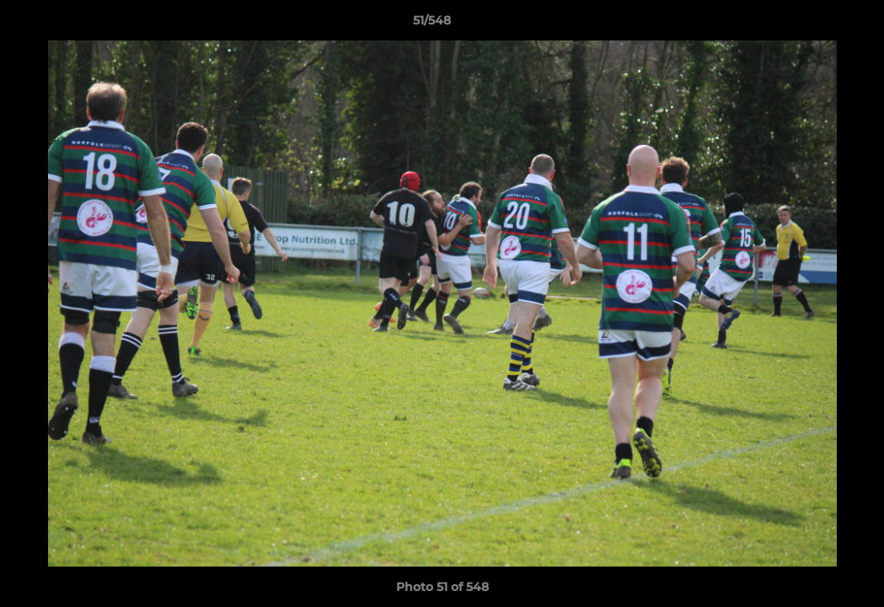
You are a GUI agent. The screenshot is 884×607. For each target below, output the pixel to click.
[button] (813, 24)
